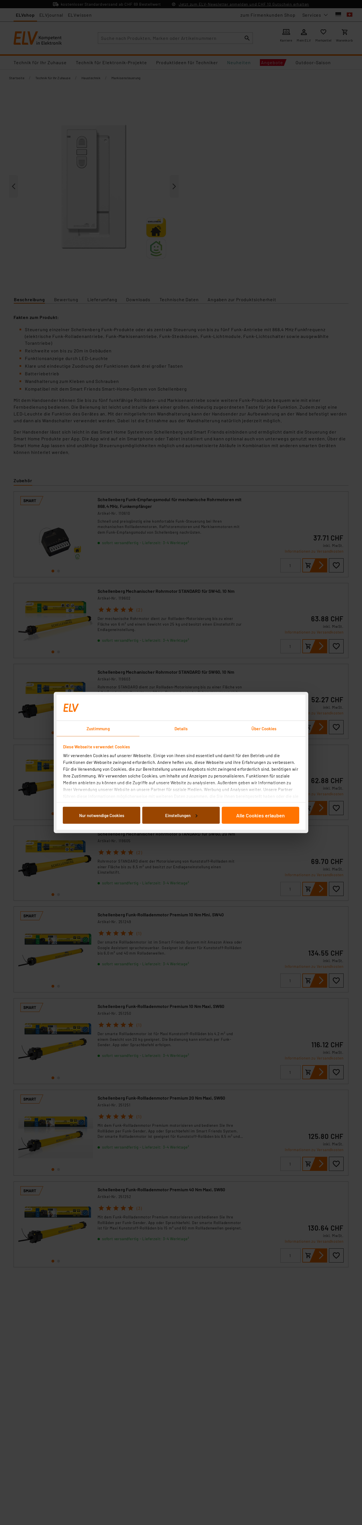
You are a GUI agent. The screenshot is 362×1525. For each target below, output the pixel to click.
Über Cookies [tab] (263, 728)
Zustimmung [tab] (98, 728)
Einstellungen (181, 815)
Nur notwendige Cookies (101, 815)
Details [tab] (181, 728)
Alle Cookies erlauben (260, 815)
